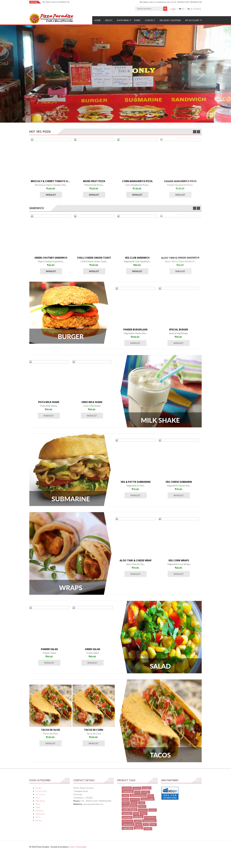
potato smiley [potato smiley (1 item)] (127, 821)
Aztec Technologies (78, 847)
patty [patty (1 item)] (136, 813)
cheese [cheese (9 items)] (127, 791)
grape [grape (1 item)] (150, 796)
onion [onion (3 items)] (152, 810)
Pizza (38, 804)
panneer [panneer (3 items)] (127, 813)
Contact (150, 20)
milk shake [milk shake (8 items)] (129, 809)
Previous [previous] (30, 74)
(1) (181, 9)
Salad (38, 807)
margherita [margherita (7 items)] (129, 806)
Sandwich (40, 810)
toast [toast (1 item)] (145, 824)
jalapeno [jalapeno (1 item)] (125, 803)
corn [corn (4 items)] (125, 795)
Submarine (40, 814)
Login (173, 9)
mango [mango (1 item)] (142, 803)
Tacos (38, 817)
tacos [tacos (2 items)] (138, 824)
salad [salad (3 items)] (137, 821)
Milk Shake (40, 801)
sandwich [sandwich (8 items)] (149, 820)
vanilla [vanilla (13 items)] (127, 828)
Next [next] (201, 74)
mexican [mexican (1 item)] (142, 806)
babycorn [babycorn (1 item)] (137, 788)
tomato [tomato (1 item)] (153, 824)
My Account (192, 20)
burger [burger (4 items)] (146, 787)
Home (97, 20)
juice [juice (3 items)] (134, 802)
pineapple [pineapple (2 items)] (127, 817)
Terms (136, 20)
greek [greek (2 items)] (125, 799)
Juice (38, 797)
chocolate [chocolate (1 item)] (145, 792)
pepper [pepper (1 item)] (143, 813)
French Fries (41, 791)
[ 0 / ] (194, 9)
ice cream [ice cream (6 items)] (147, 799)
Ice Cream (40, 794)
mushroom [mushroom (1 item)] (142, 810)
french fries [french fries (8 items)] (138, 795)
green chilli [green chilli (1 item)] (135, 799)
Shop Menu (123, 20)
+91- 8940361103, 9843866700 (186, 2)
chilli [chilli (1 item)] (137, 792)
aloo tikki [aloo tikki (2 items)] (126, 788)
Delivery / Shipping (170, 20)
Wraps (39, 820)
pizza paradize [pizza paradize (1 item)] (150, 817)
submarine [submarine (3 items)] (128, 824)
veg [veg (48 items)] (138, 827)
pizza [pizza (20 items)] (138, 816)
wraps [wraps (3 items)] (148, 828)
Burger (39, 788)
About (109, 20)
